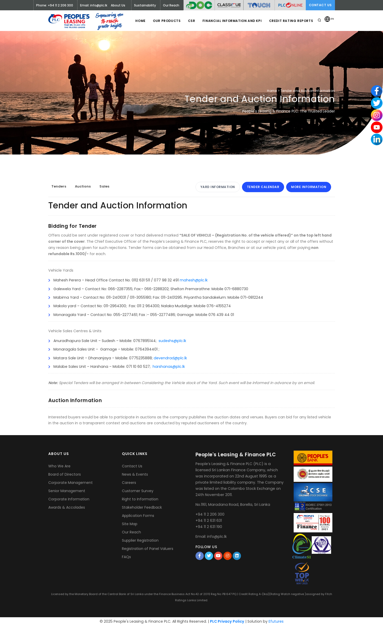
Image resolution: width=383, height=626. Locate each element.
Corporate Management (70, 482)
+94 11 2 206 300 (210, 514)
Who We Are (59, 466)
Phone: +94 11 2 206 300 (54, 5)
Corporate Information (68, 499)
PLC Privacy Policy (227, 621)
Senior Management (66, 490)
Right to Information (140, 499)
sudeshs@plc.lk (172, 340)
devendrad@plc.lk (170, 358)
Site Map (129, 523)
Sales (104, 186)
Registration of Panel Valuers (147, 548)
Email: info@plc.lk (93, 5)
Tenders (58, 186)
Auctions (83, 186)
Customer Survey (137, 490)
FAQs (126, 556)
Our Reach (131, 532)
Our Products (165, 21)
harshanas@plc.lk (169, 366)
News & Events (135, 474)
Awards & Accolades (66, 507)
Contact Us (320, 5)
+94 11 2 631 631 (209, 520)
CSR (190, 21)
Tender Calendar (263, 187)
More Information (308, 187)
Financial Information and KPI (231, 21)
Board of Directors (64, 474)
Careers (129, 482)
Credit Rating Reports (291, 21)
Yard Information (217, 187)
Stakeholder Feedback (142, 507)
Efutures (276, 621)
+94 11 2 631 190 (209, 526)
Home (139, 21)
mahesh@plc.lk (194, 280)
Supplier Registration (140, 540)
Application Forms (138, 515)
